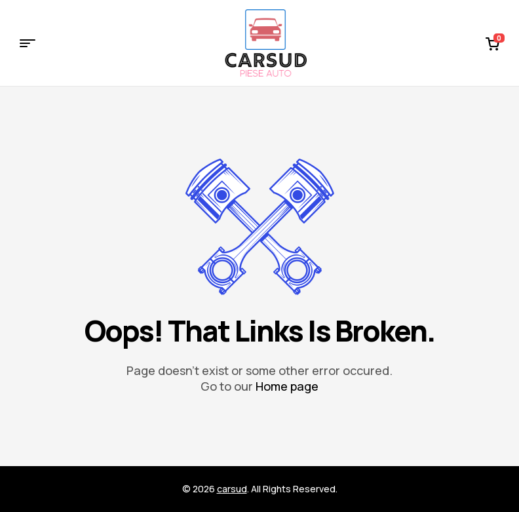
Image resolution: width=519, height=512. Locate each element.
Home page (287, 386)
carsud (232, 488)
